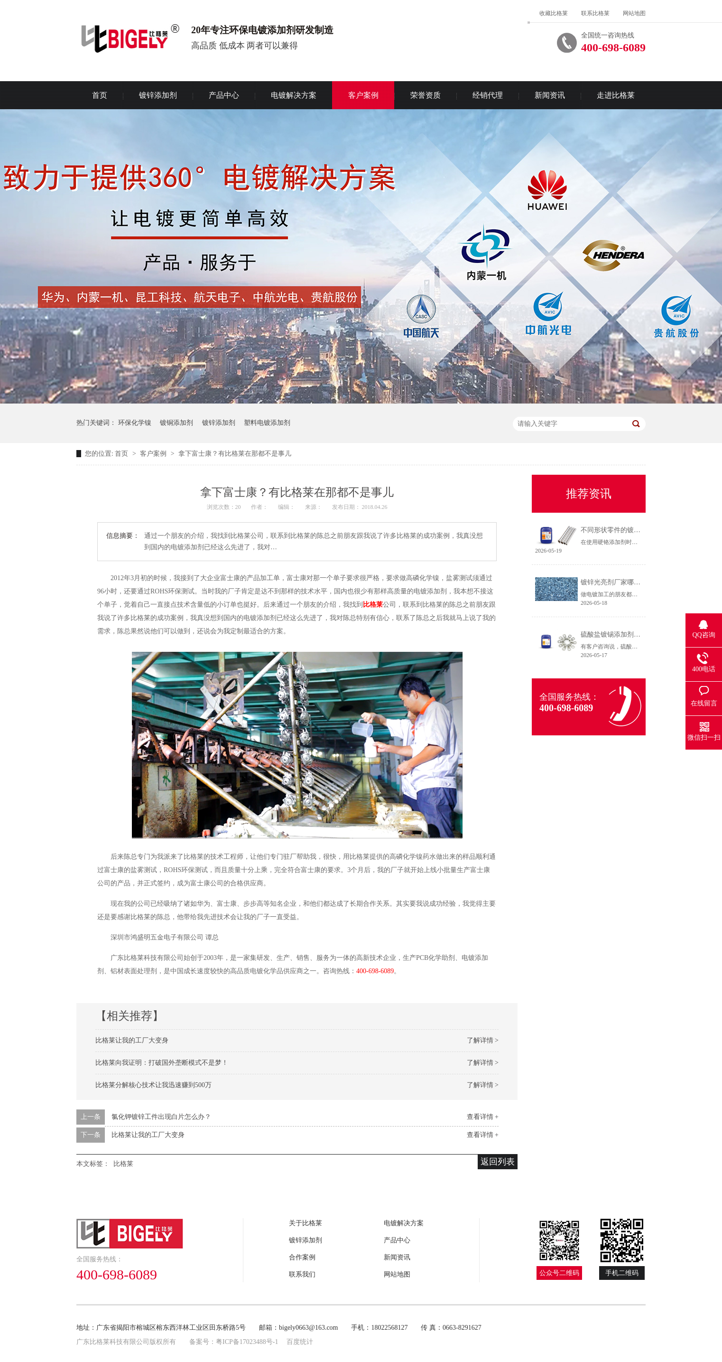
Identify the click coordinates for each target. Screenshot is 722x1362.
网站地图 (634, 13)
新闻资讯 (550, 95)
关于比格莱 (305, 1223)
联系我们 (302, 1274)
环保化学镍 (134, 422)
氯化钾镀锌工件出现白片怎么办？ (161, 1116)
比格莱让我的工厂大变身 (131, 1040)
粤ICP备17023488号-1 (247, 1341)
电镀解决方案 (293, 95)
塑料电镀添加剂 (267, 422)
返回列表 (498, 1161)
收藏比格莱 (553, 13)
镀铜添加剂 (176, 422)
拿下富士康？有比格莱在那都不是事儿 (234, 453)
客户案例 (363, 95)
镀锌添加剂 (158, 95)
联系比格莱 (595, 13)
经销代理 (487, 95)
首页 (99, 95)
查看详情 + (483, 1116)
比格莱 (373, 604)
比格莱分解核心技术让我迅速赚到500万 (153, 1085)
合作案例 (302, 1257)
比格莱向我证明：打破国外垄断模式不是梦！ (161, 1062)
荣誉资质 (425, 95)
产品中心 (224, 95)
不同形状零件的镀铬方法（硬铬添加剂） (640, 530)
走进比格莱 (616, 95)
